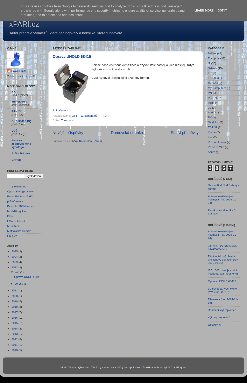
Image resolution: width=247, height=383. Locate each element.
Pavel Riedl (18, 70)
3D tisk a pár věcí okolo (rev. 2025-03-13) (222, 290)
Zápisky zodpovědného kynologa (21, 144)
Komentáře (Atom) (90, 141)
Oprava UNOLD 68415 (72, 57)
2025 (15, 251)
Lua (210, 137)
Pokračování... (61, 110)
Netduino (213, 122)
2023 (15, 262)
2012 (15, 339)
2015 (15, 323)
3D (209, 107)
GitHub (16, 159)
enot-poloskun (132, 367)
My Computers (217, 88)
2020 (15, 296)
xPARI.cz (24, 24)
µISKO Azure (15, 201)
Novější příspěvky (67, 132)
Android (213, 112)
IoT (210, 73)
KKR (14, 91)
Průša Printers (21, 153)
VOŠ (14, 130)
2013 (15, 333)
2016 (15, 317)
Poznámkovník (217, 142)
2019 (15, 301)
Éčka (10, 216)
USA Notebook (16, 221)
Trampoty (67, 120)
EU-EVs (12, 235)
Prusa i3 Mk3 (216, 147)
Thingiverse (19, 101)
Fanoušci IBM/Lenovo (20, 206)
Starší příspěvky (185, 132)
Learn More (204, 10)
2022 (15, 267)
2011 (15, 344)
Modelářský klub (17, 211)
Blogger (181, 367)
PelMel (212, 53)
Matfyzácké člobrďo (19, 231)
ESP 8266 (214, 78)
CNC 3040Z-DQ (21, 121)
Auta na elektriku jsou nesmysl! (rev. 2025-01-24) (222, 199)
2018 (15, 306)
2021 (15, 290)
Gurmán (213, 83)
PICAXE (213, 97)
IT (209, 63)
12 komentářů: (89, 115)
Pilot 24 (16, 111)
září (17, 272)
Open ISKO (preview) (20, 191)
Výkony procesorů (219, 317)
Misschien (13, 226)
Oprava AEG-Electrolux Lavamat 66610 (222, 247)
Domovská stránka (127, 132)
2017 (15, 312)
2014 (15, 328)
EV (210, 117)
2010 (15, 350)
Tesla (211, 102)
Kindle (212, 132)
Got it (222, 10)
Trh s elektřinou (16, 186)
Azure (211, 152)
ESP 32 (212, 127)
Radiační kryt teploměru (222, 310)
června (19, 283)
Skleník (212, 68)
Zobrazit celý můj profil (21, 76)
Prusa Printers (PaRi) (20, 196)
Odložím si (214, 324)
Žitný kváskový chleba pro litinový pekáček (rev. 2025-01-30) (223, 259)
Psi (210, 92)
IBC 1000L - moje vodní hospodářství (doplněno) (223, 272)
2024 (15, 256)
